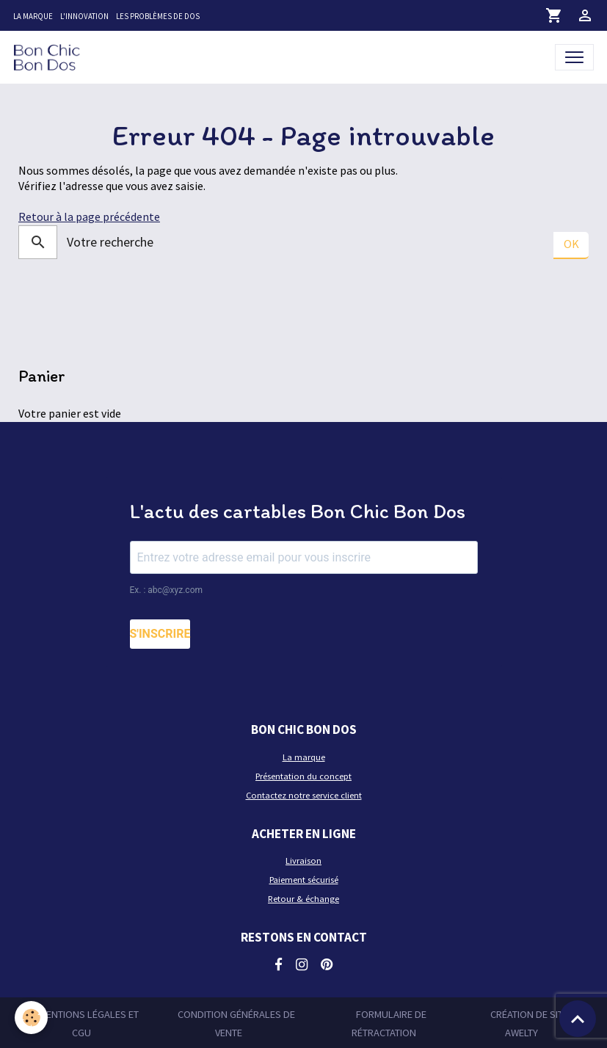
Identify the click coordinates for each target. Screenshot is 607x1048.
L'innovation (84, 16)
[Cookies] (31, 1017)
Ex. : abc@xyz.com (166, 590)
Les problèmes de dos (158, 16)
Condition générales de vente (236, 1023)
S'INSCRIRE (160, 634)
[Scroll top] (577, 1018)
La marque (33, 16)
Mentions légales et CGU (89, 1023)
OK (571, 243)
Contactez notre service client (304, 795)
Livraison (303, 860)
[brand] (50, 57)
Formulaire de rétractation (389, 1023)
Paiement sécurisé (303, 879)
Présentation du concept (303, 776)
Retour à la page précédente (89, 217)
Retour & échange (303, 898)
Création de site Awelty (529, 1023)
